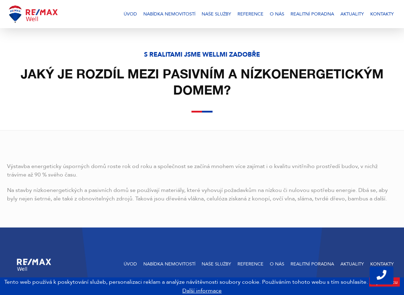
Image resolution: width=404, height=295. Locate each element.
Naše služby (216, 14)
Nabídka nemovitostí (169, 14)
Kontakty (382, 14)
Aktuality (352, 14)
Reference (250, 14)
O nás (277, 14)
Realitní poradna (312, 14)
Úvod (130, 14)
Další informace (202, 291)
